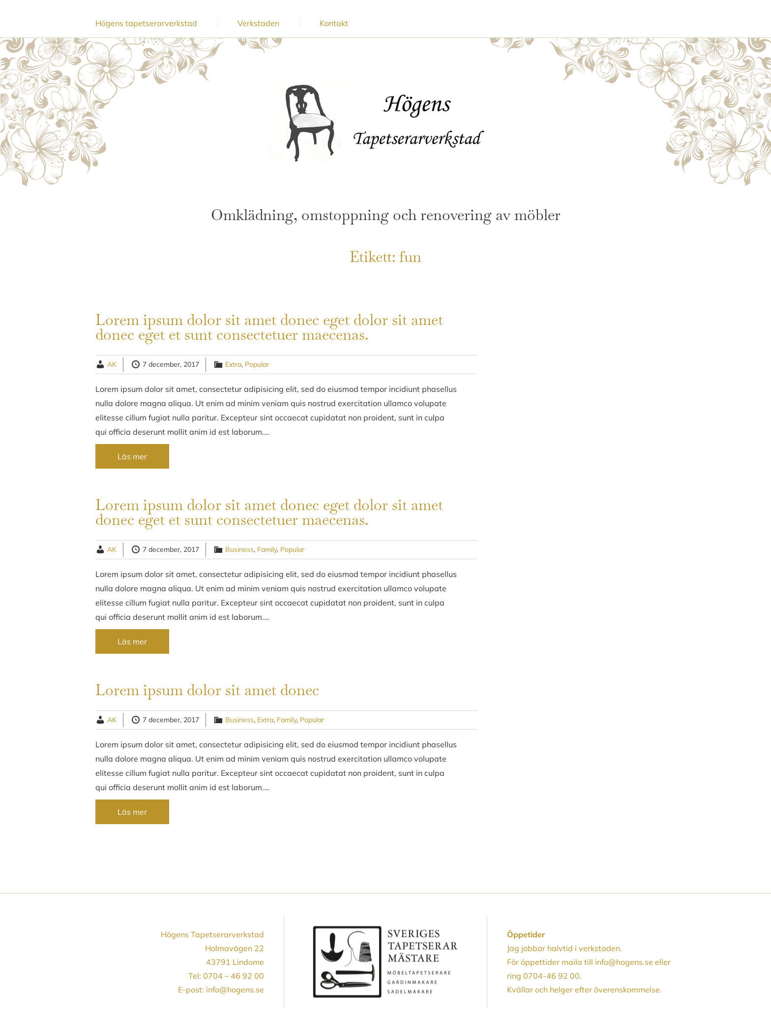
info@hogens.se (235, 989)
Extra (233, 364)
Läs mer (132, 456)
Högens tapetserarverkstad (146, 23)
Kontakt (334, 23)
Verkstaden (258, 23)
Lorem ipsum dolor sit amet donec (207, 690)
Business (239, 549)
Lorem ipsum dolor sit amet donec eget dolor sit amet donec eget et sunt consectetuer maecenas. (269, 327)
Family (267, 549)
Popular (257, 364)
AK (112, 364)
